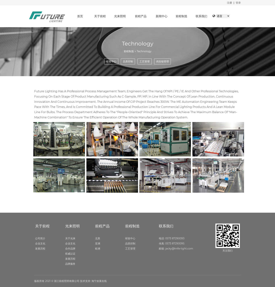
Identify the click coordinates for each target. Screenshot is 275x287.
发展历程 (40, 248)
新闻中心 (161, 16)
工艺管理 (130, 248)
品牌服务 (70, 263)
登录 (238, 2)
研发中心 (130, 238)
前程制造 (181, 16)
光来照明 (120, 16)
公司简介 (40, 238)
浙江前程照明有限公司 (66, 281)
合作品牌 (70, 248)
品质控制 (130, 243)
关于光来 (70, 238)
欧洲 (97, 248)
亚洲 (97, 243)
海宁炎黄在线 (99, 281)
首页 (80, 16)
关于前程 (100, 16)
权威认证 (70, 253)
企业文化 (40, 243)
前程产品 (141, 16)
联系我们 (201, 16)
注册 (229, 2)
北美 (97, 238)
